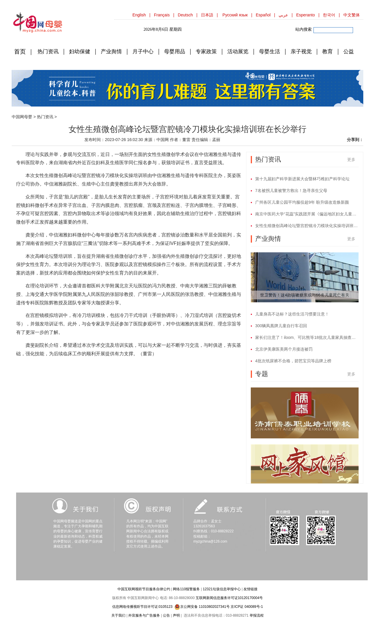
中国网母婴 (22, 116)
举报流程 (257, 615)
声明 (176, 615)
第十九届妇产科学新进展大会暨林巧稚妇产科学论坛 (302, 178)
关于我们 (118, 615)
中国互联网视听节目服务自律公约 (143, 589)
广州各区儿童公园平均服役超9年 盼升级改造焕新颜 (302, 202)
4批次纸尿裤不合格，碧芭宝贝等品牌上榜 (293, 360)
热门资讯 (45, 116)
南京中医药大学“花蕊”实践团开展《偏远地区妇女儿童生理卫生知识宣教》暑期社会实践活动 (307, 214)
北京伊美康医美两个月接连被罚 (284, 349)
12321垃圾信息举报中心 (222, 589)
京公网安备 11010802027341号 (202, 607)
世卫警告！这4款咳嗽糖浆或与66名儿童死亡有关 (304, 295)
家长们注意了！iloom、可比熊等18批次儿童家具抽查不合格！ (307, 337)
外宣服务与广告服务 (144, 615)
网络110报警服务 (186, 589)
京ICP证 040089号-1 (247, 607)
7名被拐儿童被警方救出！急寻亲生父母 (291, 190)
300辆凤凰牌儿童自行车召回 (281, 325)
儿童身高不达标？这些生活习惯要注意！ (292, 314)
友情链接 (250, 589)
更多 (351, 159)
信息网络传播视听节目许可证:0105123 (142, 607)
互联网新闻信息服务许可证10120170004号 (229, 598)
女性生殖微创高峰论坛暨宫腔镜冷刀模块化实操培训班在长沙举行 (307, 225)
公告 (166, 615)
